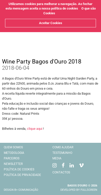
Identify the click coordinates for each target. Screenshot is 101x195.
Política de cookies (19, 169)
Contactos (61, 172)
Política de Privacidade (22, 175)
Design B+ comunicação (21, 189)
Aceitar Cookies (50, 23)
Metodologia (14, 153)
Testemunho (62, 153)
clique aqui (34, 129)
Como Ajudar (62, 147)
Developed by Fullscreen (78, 189)
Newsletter (13, 164)
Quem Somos (13, 147)
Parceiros (11, 158)
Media (56, 158)
